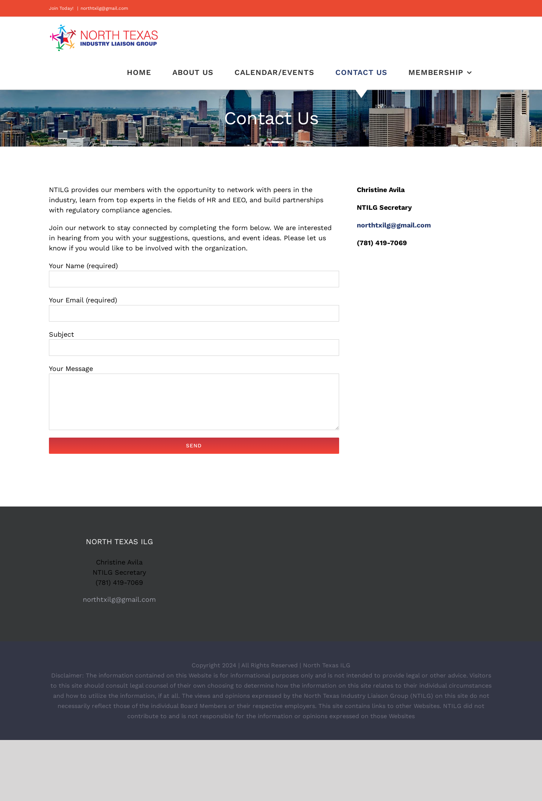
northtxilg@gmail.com (104, 8)
